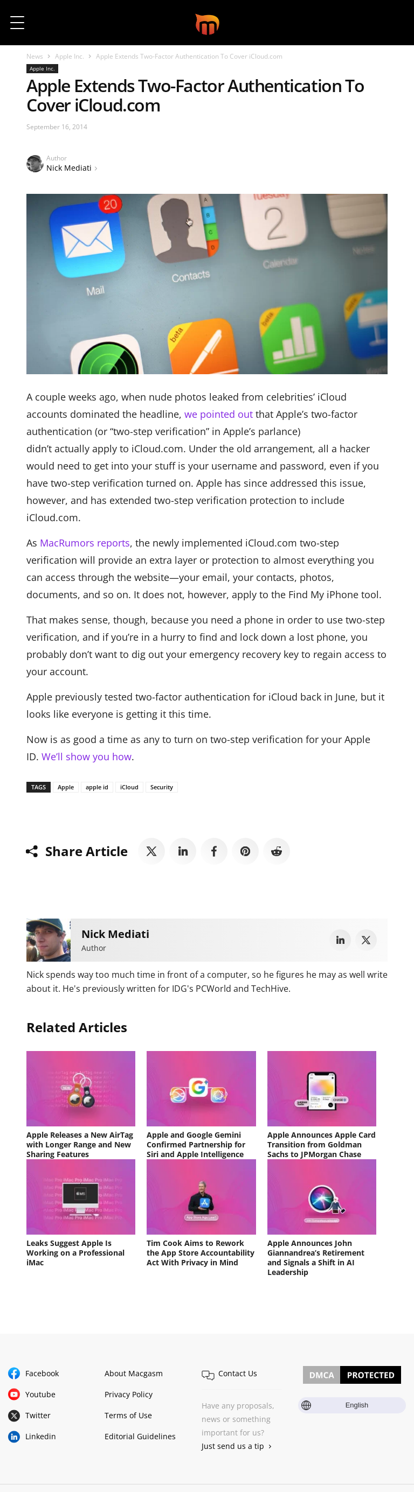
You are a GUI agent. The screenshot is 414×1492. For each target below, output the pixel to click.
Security (161, 787)
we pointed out (218, 414)
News (34, 56)
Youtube (40, 1393)
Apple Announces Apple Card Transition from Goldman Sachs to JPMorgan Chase (321, 1144)
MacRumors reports (85, 542)
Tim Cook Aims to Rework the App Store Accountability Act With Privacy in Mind (200, 1252)
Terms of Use (128, 1414)
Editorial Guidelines (140, 1435)
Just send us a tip (233, 1445)
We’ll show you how (87, 756)
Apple (66, 787)
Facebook (42, 1372)
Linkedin (40, 1435)
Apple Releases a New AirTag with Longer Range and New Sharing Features (79, 1144)
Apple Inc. (69, 56)
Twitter (38, 1414)
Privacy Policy (129, 1393)
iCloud (129, 787)
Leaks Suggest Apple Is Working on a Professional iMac (75, 1252)
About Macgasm (134, 1372)
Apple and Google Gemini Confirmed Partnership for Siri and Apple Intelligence (196, 1144)
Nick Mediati (69, 168)
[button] (391, 22)
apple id (97, 787)
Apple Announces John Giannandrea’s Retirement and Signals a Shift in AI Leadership (315, 1257)
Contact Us (237, 1372)
